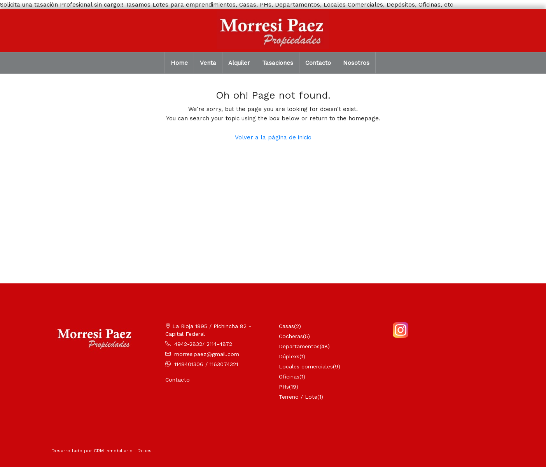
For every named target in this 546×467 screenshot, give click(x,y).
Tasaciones (277, 62)
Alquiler (239, 62)
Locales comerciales (306, 366)
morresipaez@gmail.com (206, 354)
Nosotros (356, 62)
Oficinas (289, 376)
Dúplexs (289, 356)
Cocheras (291, 336)
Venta (208, 62)
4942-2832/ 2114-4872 (203, 344)
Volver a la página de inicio (273, 137)
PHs (284, 387)
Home (179, 62)
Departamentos (299, 346)
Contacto (318, 62)
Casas (286, 326)
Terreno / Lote (298, 397)
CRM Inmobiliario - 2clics (123, 450)
